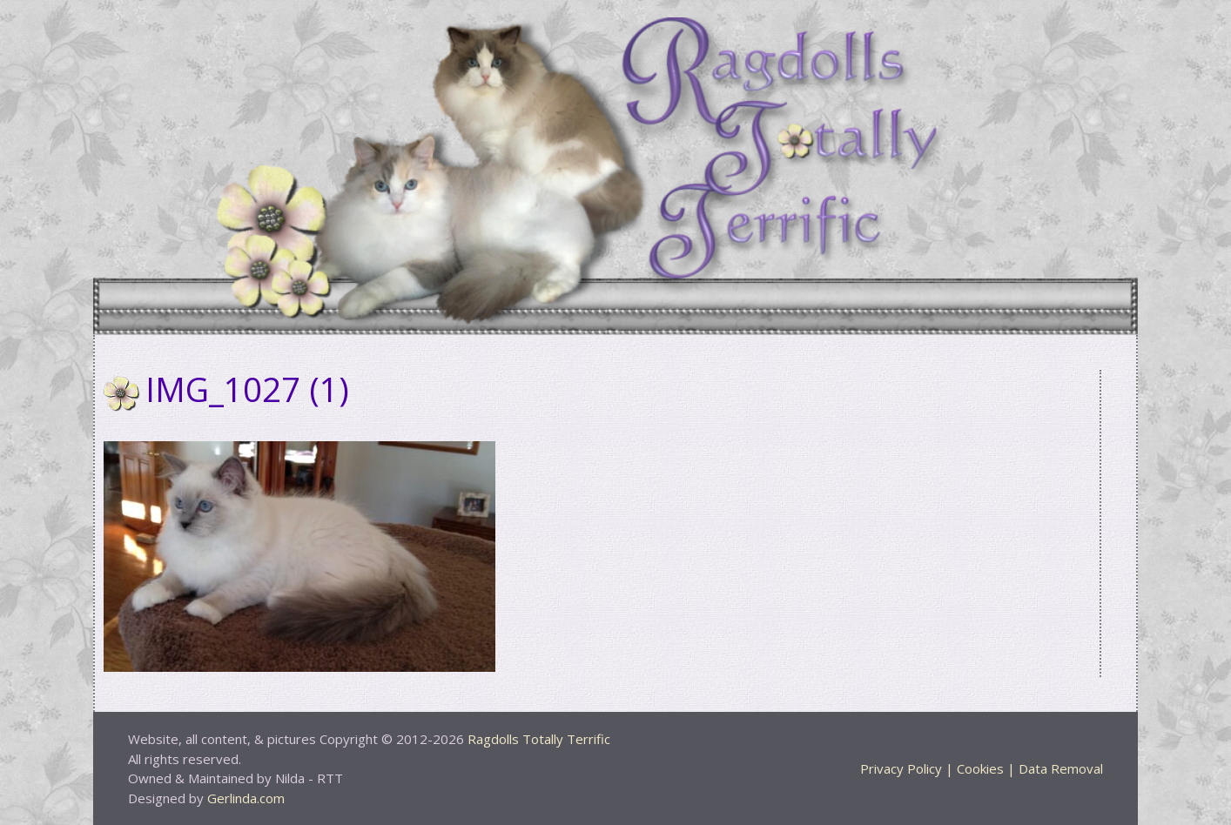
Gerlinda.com (246, 798)
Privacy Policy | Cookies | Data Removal (981, 768)
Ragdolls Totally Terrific (539, 739)
